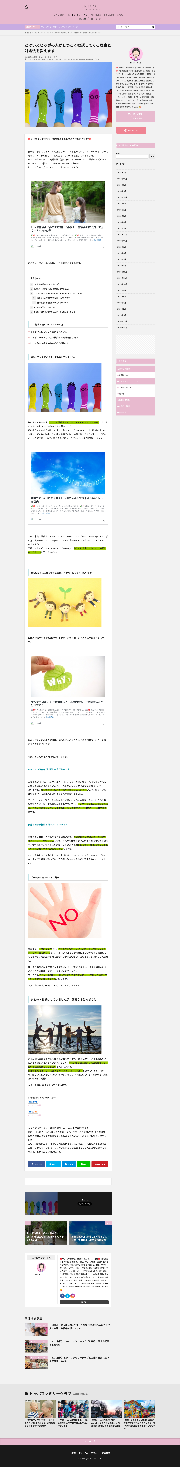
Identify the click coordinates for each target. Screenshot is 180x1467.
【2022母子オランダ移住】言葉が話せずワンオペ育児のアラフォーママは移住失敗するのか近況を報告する (139, 1424)
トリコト (97, 1458)
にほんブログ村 (34, 1105)
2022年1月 (121, 266)
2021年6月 (121, 290)
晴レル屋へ (83, 19)
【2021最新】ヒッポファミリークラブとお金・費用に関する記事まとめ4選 (79, 1359)
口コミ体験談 (96, 15)
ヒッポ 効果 (30, 59)
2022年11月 (122, 235)
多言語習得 (74, 59)
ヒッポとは (49, 59)
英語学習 (82, 59)
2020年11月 (122, 328)
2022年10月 (122, 241)
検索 (118, 153)
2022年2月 (121, 259)
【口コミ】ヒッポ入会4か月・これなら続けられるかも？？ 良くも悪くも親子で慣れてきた (79, 1327)
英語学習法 (89, 59)
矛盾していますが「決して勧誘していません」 (50, 289)
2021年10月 (122, 284)
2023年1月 (121, 228)
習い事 (121, 394)
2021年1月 (121, 315)
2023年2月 (121, 222)
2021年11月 (122, 278)
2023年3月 (121, 216)
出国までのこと (125, 375)
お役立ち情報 (109, 15)
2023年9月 (121, 203)
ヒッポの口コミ (42, 1325)
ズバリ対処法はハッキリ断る (43, 307)
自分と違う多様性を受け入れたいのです (50, 302)
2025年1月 (121, 173)
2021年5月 (121, 297)
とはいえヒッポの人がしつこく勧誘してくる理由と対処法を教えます (77, 33)
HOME (29, 33)
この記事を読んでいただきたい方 (44, 284)
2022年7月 (121, 247)
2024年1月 (121, 191)
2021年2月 (121, 309)
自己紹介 (120, 15)
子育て (55, 27)
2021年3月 (121, 303)
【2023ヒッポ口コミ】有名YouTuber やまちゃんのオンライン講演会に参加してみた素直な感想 (106, 1423)
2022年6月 (121, 253)
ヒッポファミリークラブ (77, 15)
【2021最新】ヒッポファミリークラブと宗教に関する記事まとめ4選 (79, 1343)
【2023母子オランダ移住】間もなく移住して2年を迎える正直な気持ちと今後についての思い (40, 1423)
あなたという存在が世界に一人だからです (51, 298)
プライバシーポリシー (89, 1453)
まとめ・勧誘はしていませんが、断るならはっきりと (52, 312)
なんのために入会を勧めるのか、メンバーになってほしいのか (56, 293)
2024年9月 (121, 185)
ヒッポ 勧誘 (40, 59)
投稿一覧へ (83, 1302)
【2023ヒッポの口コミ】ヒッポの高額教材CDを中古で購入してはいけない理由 (73, 1423)
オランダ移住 (59, 15)
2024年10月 (122, 179)
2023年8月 (121, 210)
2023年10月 (122, 197)
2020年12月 (122, 321)
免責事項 (106, 1453)
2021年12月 (122, 272)
